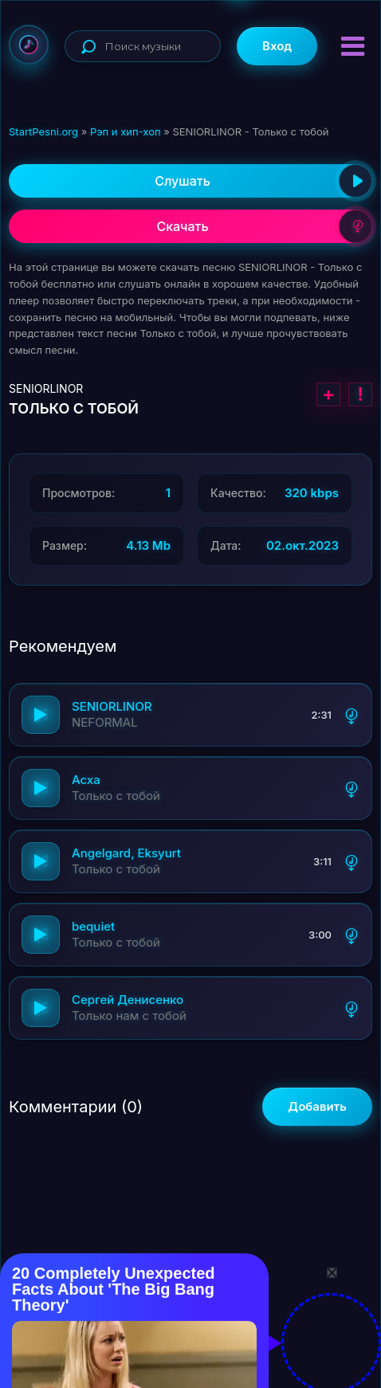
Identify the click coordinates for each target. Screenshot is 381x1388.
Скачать (264, 226)
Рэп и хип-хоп (125, 131)
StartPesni (29, 45)
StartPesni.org (43, 131)
